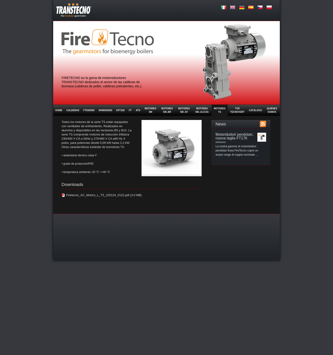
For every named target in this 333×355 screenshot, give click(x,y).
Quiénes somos (272, 110)
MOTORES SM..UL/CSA (202, 110)
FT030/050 (89, 110)
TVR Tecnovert (237, 110)
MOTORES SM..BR (167, 110)
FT (130, 110)
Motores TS (219, 110)
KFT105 (120, 110)
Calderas (72, 110)
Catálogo (255, 110)
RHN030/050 (105, 110)
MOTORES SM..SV (184, 110)
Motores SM (150, 110)
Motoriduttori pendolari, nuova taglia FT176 (234, 136)
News (221, 124)
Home (58, 110)
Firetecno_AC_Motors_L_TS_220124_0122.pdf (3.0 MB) (104, 195)
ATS (138, 110)
